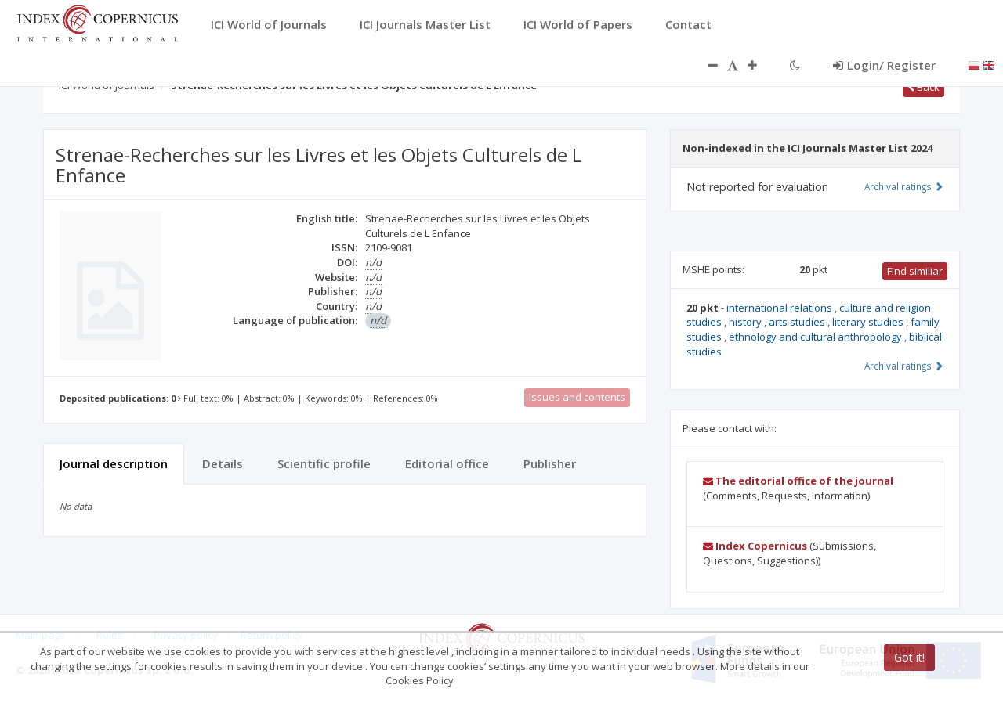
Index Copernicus (755, 546)
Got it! (909, 657)
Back (923, 87)
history (746, 322)
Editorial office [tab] (447, 463)
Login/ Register (884, 65)
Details (222, 463)
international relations (780, 308)
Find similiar (915, 271)
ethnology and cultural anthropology (816, 337)
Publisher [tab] (549, 463)
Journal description (114, 463)
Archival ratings (903, 186)
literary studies (869, 322)
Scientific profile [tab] (324, 463)
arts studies (798, 322)
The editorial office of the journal (798, 481)
